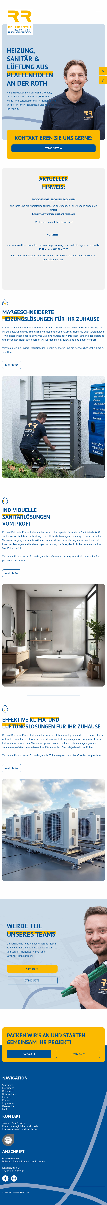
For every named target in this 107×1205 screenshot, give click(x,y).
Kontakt (6, 1100)
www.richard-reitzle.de (24, 1129)
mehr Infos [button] (11, 365)
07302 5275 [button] (32, 980)
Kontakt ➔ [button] (29, 1054)
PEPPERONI (18, 1192)
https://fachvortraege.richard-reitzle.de (53, 213)
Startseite (7, 1085)
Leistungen (8, 1087)
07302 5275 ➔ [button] (53, 148)
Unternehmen (9, 1094)
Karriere (6, 1097)
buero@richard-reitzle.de (24, 1126)
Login (5, 1109)
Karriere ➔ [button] (32, 968)
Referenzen (8, 1091)
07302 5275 (18, 1123)
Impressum (8, 1103)
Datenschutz (9, 1106)
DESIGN (26, 1192)
